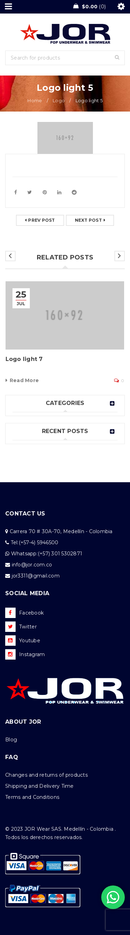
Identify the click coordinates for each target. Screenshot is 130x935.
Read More (24, 380)
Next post (88, 220)
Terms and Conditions (32, 797)
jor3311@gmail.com (36, 576)
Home (34, 100)
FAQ (11, 757)
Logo (59, 100)
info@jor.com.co (32, 565)
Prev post (41, 220)
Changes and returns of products (46, 775)
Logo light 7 (24, 359)
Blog (11, 739)
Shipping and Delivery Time (39, 786)
